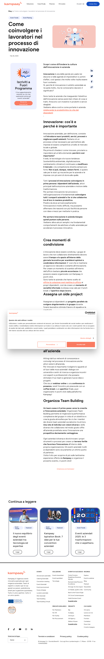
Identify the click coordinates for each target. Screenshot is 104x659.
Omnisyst (71, 616)
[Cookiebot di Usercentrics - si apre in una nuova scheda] (86, 313)
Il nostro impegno (89, 627)
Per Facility (55, 616)
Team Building (41, 599)
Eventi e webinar (89, 578)
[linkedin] (92, 70)
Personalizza (52, 344)
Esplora (86, 575)
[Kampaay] (13, 4)
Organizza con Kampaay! (65, 469)
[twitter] (92, 76)
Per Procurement (57, 618)
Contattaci (87, 621)
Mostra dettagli (85, 338)
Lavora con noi (88, 613)
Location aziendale (42, 593)
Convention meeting (43, 581)
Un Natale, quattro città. (75, 590)
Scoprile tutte (72, 601)
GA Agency (71, 618)
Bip (69, 610)
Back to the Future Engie (75, 592)
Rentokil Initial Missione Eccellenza (75, 583)
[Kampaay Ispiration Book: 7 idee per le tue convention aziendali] (54, 532)
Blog (10, 11)
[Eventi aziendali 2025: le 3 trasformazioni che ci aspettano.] (85, 532)
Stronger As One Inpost (75, 587)
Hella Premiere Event (74, 598)
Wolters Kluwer (73, 621)
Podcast (86, 584)
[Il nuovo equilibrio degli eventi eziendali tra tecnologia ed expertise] (23, 532)
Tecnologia (55, 581)
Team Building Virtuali (43, 601)
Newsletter (87, 587)
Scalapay (71, 613)
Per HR (54, 613)
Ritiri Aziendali (41, 596)
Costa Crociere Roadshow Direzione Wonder (74, 577)
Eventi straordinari (58, 575)
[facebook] (92, 82)
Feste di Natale (41, 590)
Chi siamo (87, 610)
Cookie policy (82, 636)
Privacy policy (66, 636)
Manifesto (87, 616)
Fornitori (86, 618)
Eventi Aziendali (41, 584)
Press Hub (87, 624)
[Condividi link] (92, 87)
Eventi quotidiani (57, 578)
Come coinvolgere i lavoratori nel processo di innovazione (34, 11)
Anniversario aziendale (44, 576)
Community (87, 590)
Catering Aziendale (42, 578)
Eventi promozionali (43, 587)
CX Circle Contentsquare (76, 595)
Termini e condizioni (46, 636)
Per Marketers (56, 610)
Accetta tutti (81, 344)
